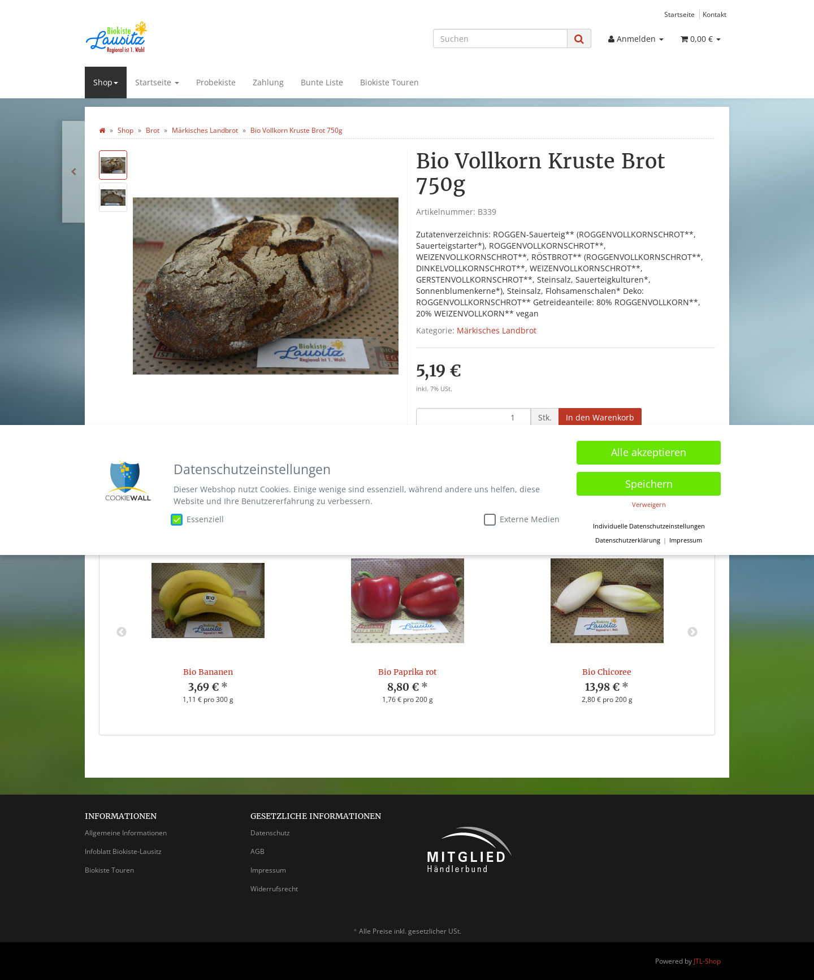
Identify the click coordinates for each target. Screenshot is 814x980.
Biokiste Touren (389, 82)
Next (692, 632)
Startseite (679, 14)
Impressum (268, 870)
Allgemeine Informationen (126, 833)
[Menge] (473, 417)
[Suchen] (500, 38)
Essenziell (197, 517)
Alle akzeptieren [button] (648, 450)
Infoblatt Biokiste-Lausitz (123, 851)
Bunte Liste (322, 82)
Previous (121, 632)
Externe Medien (522, 517)
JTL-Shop (707, 961)
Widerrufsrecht (274, 889)
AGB (257, 851)
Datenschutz (270, 833)
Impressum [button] (685, 539)
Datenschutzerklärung (627, 539)
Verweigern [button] (649, 503)
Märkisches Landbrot (496, 330)
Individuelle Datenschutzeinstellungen (649, 524)
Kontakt (714, 14)
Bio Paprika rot (407, 672)
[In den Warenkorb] (600, 417)
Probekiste (216, 82)
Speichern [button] (649, 481)
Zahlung (268, 82)
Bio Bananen (208, 672)
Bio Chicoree (606, 672)
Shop (105, 82)
